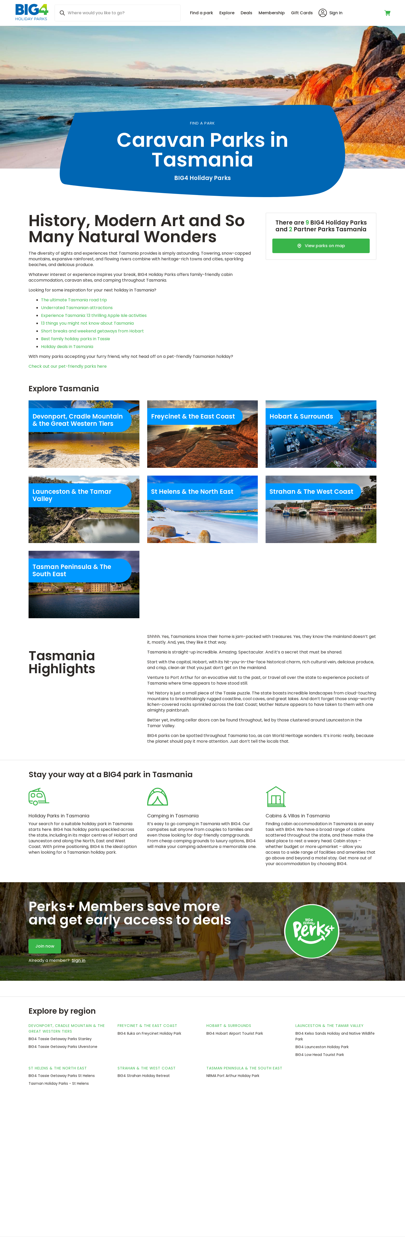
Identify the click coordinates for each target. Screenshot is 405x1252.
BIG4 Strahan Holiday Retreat (144, 1075)
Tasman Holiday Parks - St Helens (59, 1083)
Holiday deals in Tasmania (67, 347)
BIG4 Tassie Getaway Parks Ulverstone (63, 1046)
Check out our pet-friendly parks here (68, 366)
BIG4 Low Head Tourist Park (319, 1054)
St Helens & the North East (58, 1068)
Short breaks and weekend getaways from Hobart (92, 331)
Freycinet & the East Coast (147, 1025)
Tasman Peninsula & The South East (244, 1068)
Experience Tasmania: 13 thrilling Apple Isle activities (94, 315)
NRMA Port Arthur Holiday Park (232, 1075)
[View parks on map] (321, 246)
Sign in (78, 960)
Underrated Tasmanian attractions (77, 308)
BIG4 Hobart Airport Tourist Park (234, 1033)
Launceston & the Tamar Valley (329, 1025)
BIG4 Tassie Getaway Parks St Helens (62, 1075)
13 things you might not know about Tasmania (87, 323)
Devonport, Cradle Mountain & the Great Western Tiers (67, 1028)
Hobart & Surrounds (228, 1025)
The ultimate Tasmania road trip (74, 300)
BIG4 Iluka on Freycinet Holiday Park (149, 1033)
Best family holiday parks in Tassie (75, 339)
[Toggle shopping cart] (387, 13)
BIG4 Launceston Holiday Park (322, 1046)
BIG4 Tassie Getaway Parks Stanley (60, 1038)
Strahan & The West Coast (147, 1068)
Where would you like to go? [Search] (96, 13)
